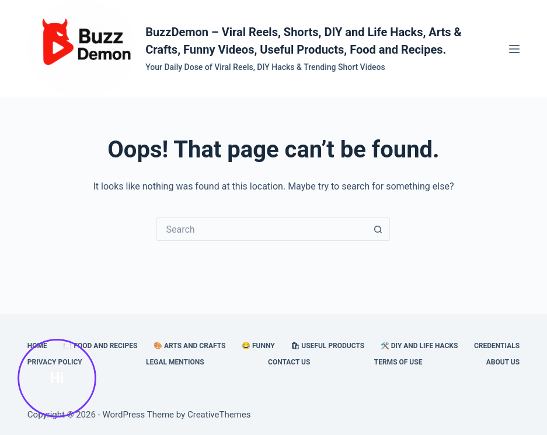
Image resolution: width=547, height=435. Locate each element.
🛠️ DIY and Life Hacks (419, 346)
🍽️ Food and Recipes (100, 346)
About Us (503, 362)
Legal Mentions (175, 362)
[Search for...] (261, 229)
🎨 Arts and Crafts (189, 346)
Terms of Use (398, 362)
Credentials (497, 346)
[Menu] (514, 49)
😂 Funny (258, 346)
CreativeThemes (219, 414)
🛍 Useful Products (327, 346)
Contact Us (289, 362)
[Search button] (378, 229)
